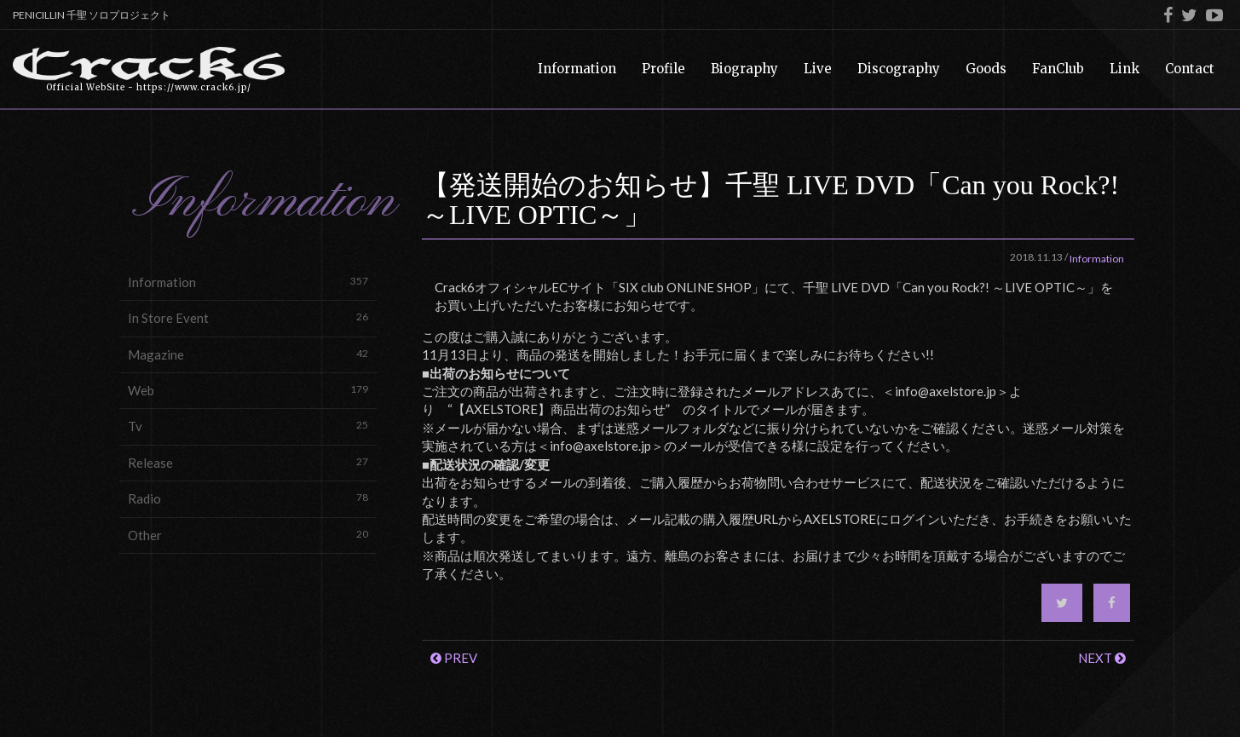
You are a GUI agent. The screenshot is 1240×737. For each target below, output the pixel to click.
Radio (248, 498)
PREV (453, 657)
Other (248, 535)
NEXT (1102, 657)
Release (248, 462)
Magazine (248, 354)
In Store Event (248, 317)
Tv (248, 425)
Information (248, 281)
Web (248, 390)
